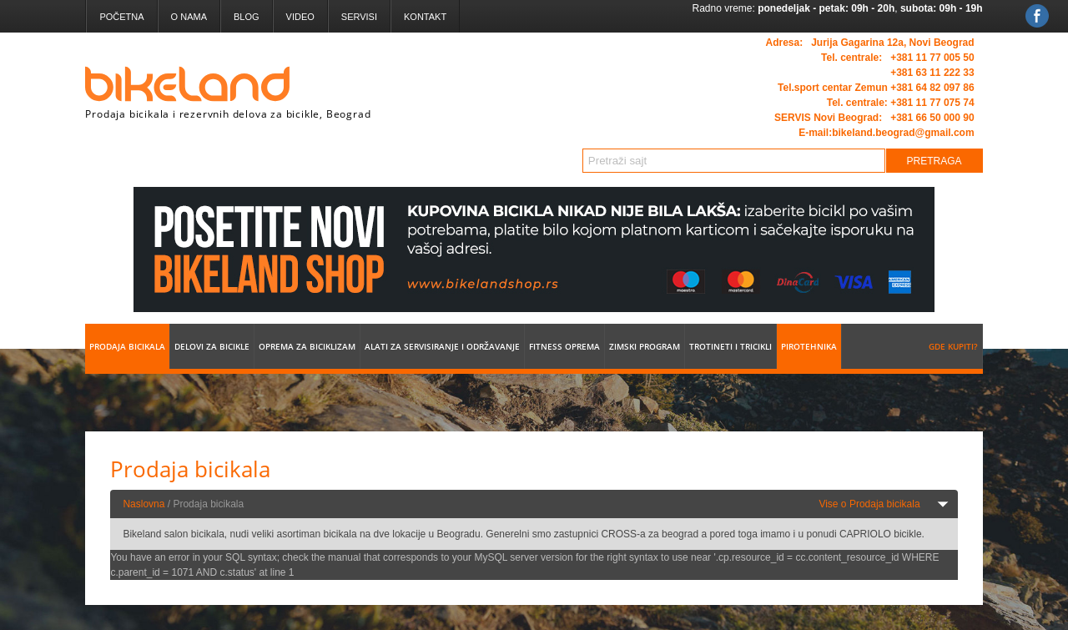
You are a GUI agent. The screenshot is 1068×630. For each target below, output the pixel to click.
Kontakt (425, 17)
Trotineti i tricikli (730, 346)
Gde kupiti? (953, 346)
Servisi (359, 17)
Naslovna (143, 504)
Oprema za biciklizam (307, 346)
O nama (189, 17)
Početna (121, 17)
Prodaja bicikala (127, 346)
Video (300, 17)
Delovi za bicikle (211, 346)
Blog (246, 17)
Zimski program (644, 346)
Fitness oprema (564, 346)
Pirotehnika (809, 346)
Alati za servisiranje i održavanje (442, 346)
